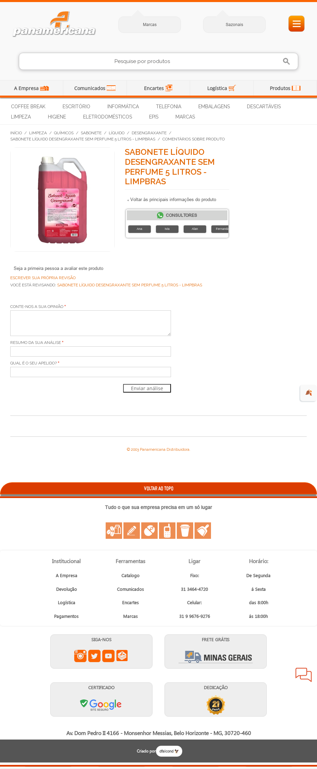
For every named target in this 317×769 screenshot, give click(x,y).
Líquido (116, 133)
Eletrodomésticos (107, 117)
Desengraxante (149, 133)
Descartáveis (264, 106)
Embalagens (214, 106)
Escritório (76, 106)
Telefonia (168, 106)
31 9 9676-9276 (194, 616)
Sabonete (91, 133)
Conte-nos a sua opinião (36, 306)
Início (16, 133)
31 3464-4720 (194, 589)
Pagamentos (66, 616)
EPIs (153, 117)
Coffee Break (28, 106)
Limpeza (21, 117)
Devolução (66, 589)
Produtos (281, 88)
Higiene (57, 117)
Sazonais (234, 24)
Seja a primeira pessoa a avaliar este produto (58, 268)
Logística (217, 88)
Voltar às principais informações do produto (171, 199)
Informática (123, 106)
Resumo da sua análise (35, 342)
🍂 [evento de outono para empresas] (308, 392)
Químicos (64, 133)
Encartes (154, 88)
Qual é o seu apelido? (33, 363)
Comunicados (90, 88)
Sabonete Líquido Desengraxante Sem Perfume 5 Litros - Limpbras (82, 139)
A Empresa (27, 88)
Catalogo (130, 575)
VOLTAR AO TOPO (158, 488)
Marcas (150, 24)
